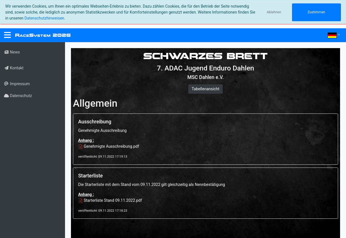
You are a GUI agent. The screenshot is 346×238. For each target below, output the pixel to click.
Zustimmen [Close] (316, 12)
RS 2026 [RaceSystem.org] (43, 35)
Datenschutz (18, 95)
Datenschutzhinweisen (44, 18)
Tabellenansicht (205, 89)
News (12, 52)
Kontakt (13, 68)
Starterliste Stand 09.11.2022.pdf (110, 200)
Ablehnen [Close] (274, 12)
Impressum (17, 84)
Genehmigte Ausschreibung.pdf (108, 146)
